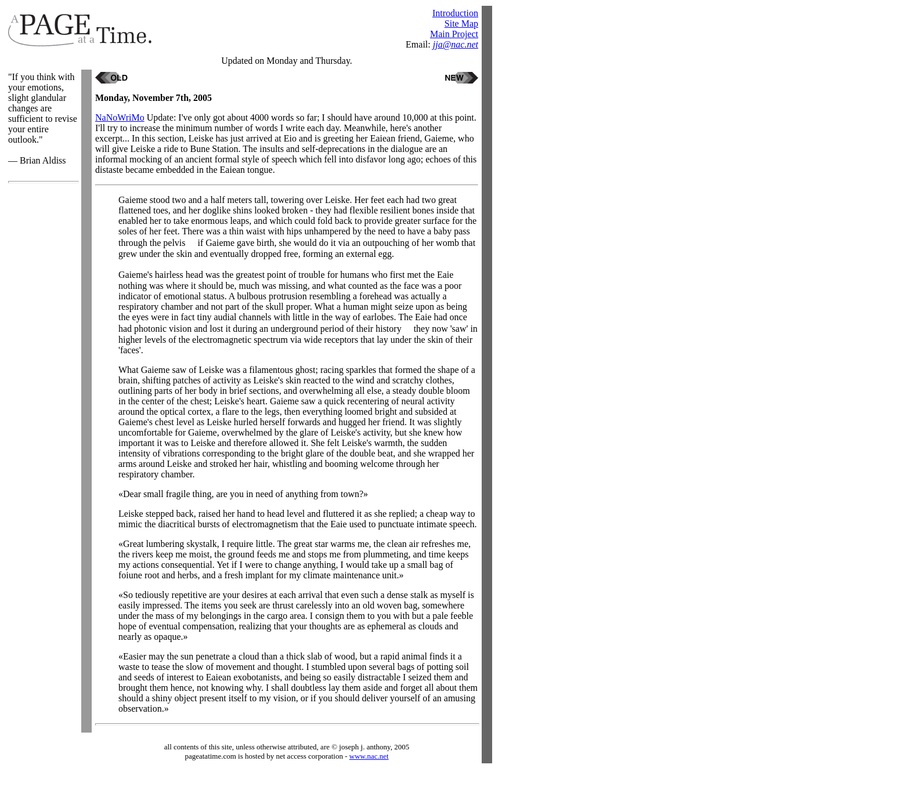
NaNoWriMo (120, 117)
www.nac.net (369, 756)
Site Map (461, 23)
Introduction (455, 13)
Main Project (454, 34)
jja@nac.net (455, 44)
